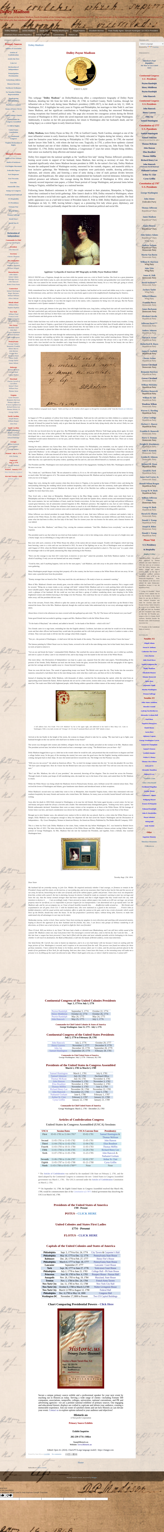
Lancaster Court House (105, 1265)
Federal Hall (105, 1290)
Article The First (42, 35)
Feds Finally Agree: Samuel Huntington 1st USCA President (133, 31)
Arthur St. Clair (59, 1097)
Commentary (58, 35)
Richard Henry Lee (58, 1089)
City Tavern (96, 1252)
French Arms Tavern (105, 1280)
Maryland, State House (105, 1277)
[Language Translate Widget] (151, 44)
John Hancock (58, 1019)
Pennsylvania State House (105, 1255)
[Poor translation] (9, 1495)
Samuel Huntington (58, 1050)
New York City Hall (105, 1284)
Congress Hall (105, 1293)
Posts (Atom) (41, 1468)
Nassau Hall (113, 1274)
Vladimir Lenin (149, 778)
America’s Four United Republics (18, 35)
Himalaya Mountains (149, 842)
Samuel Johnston (58, 1076)
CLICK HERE (88, 1235)
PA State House (112, 1271)
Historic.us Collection (125, 409)
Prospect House (99, 1274)
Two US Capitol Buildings (105, 1296)
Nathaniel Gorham (58, 1094)
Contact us (54, 1410)
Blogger (94, 1477)
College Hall (97, 1271)
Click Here (107, 1304)
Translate (153, 47)
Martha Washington (60, 31)
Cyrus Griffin (59, 1100)
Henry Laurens (58, 1045)
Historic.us (73, 35)
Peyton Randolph (59, 1011)
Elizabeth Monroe (96, 31)
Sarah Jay (44, 31)
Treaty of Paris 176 (12, 109)
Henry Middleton (59, 1014)
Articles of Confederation (54, 1174)
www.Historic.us (85, 1445)
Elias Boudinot (59, 1084)
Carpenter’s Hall (112, 1252)
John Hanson (59, 1081)
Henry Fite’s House (105, 1259)
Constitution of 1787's (82, 1192)
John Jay (58, 1048)
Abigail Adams (79, 31)
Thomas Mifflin (59, 1086)
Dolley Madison (11, 31)
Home (81, 1462)
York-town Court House (105, 1268)
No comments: (57, 1454)
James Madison (28, 31)
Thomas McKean (58, 1079)
